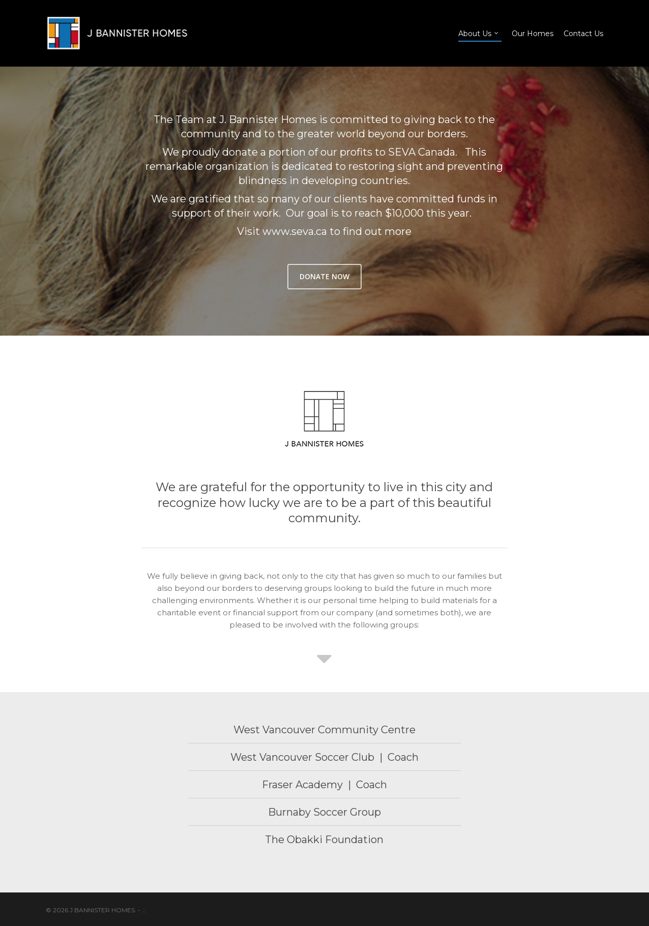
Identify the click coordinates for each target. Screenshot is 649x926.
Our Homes (532, 33)
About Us (478, 33)
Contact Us (583, 33)
